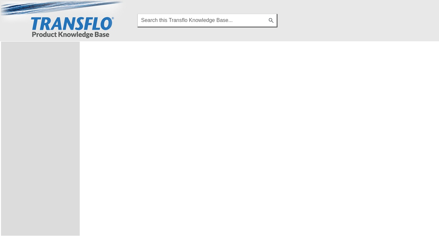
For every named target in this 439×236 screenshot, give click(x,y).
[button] (272, 21)
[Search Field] (207, 21)
